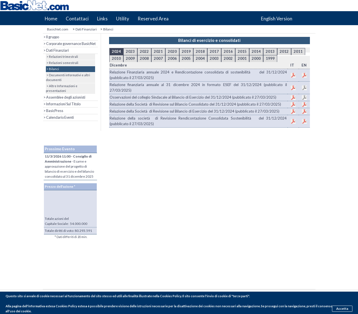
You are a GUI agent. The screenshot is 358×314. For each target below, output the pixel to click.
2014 (256, 51)
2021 (158, 51)
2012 (284, 51)
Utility (122, 19)
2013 (270, 51)
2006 (172, 58)
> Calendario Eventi (58, 117)
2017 (214, 51)
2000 (256, 58)
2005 (186, 58)
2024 (116, 51)
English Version (276, 19)
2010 (116, 58)
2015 (242, 51)
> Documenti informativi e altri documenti (68, 77)
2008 (144, 58)
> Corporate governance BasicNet (69, 44)
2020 (172, 51)
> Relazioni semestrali (62, 63)
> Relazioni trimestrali (62, 56)
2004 (200, 58)
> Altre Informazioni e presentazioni (61, 88)
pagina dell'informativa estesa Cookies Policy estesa (49, 306)
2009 (130, 58)
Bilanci (108, 29)
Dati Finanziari (86, 29)
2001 (242, 58)
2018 (200, 51)
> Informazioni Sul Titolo (62, 104)
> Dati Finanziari (56, 50)
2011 (298, 51)
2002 (228, 58)
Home (51, 19)
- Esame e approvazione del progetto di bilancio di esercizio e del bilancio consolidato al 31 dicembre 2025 (69, 166)
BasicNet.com (57, 29)
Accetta (342, 308)
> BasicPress (53, 111)
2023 (130, 51)
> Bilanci (52, 69)
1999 (270, 58)
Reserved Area (153, 19)
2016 (228, 51)
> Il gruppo (51, 37)
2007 (158, 58)
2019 (186, 51)
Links (102, 19)
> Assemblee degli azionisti (64, 97)
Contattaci (77, 19)
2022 (144, 51)
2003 (214, 58)
